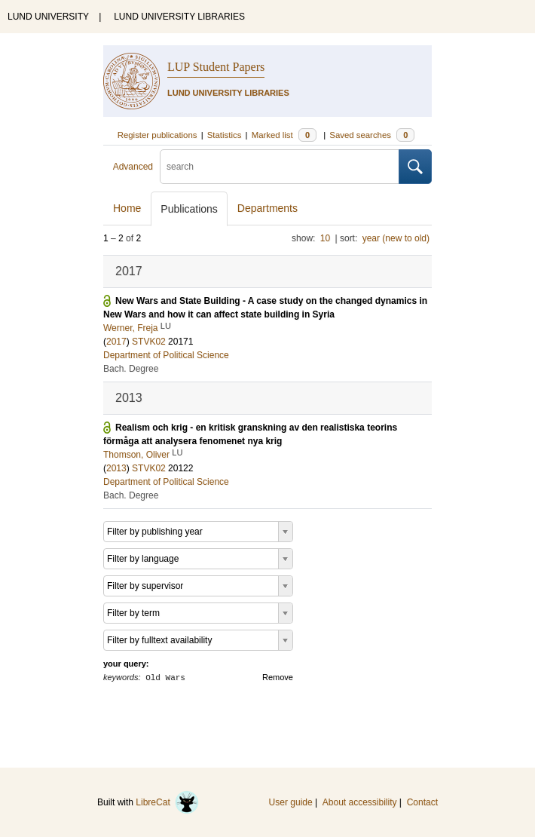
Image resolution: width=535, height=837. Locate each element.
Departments (267, 208)
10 (325, 238)
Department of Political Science (166, 355)
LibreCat (167, 802)
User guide (291, 802)
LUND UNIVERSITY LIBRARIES (179, 16)
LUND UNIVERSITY (48, 16)
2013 (116, 468)
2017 (116, 341)
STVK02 (149, 341)
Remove (277, 677)
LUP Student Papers (215, 66)
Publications (189, 209)
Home (127, 208)
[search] (279, 166)
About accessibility (360, 802)
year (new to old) (396, 238)
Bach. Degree (130, 368)
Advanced (133, 166)
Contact (422, 802)
